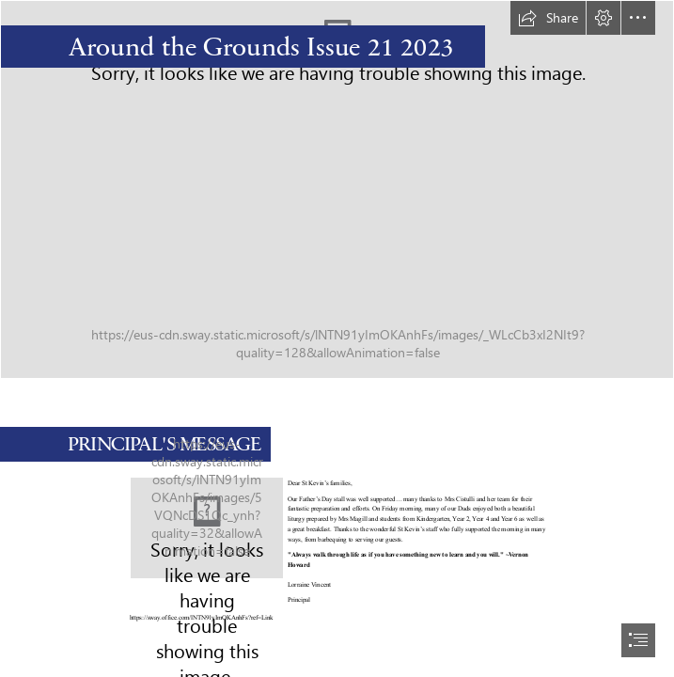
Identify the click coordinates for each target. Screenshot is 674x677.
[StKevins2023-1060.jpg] (337, 189)
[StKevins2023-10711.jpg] (207, 528)
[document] (337, 338)
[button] (548, 18)
